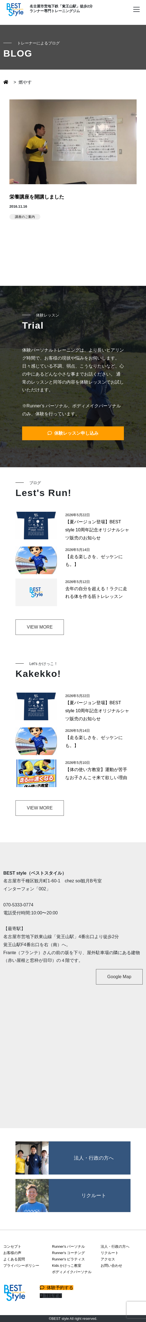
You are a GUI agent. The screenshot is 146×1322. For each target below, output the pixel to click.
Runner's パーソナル (68, 1246)
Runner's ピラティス (68, 1259)
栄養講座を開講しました (36, 197)
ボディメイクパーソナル (72, 1272)
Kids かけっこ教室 (66, 1265)
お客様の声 (12, 1253)
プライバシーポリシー (21, 1265)
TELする (51, 1295)
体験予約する (56, 1287)
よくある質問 (14, 1259)
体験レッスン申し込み (73, 433)
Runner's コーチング (68, 1253)
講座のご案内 (25, 217)
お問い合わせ (111, 1265)
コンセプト (12, 1246)
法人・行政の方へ (115, 1246)
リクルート (110, 1253)
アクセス (108, 1259)
